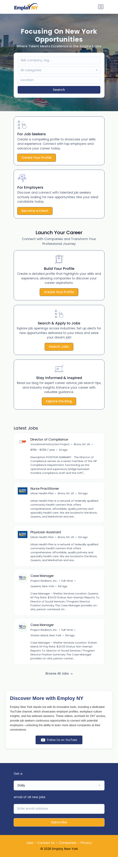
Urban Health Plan (42, 493)
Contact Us (46, 843)
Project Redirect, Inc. (43, 581)
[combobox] (59, 70)
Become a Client (35, 211)
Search (59, 90)
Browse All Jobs (59, 673)
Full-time (67, 581)
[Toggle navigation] (100, 6)
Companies (68, 843)
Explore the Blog (59, 401)
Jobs (29, 843)
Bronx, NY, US (82, 444)
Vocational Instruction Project (50, 444)
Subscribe (59, 822)
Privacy (86, 843)
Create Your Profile (37, 157)
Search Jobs (59, 346)
